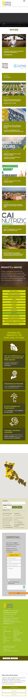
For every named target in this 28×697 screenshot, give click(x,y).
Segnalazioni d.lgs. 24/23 (9, 646)
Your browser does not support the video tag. (14, 20)
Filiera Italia (16, 629)
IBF (4, 633)
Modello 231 (6, 649)
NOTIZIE (14, 29)
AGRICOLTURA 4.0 (14, 291)
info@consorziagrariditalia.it (12, 618)
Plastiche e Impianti (14, 315)
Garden (14, 307)
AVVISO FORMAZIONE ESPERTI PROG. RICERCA (18, 634)
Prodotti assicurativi (14, 318)
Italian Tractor (17, 631)
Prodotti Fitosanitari (14, 294)
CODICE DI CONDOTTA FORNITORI (10, 650)
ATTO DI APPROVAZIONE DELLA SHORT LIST (17, 639)
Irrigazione (14, 310)
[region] (14, 685)
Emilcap (5, 639)
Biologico (14, 313)
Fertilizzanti (14, 302)
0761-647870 (20, 522)
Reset (20, 507)
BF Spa (4, 629)
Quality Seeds (6, 640)
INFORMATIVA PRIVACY (10, 684)
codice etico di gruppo (8, 647)
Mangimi (14, 305)
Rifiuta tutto (14, 694)
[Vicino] (26, 674)
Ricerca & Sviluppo (14, 324)
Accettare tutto (14, 687)
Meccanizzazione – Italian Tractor (14, 321)
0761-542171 (8, 525)
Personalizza (14, 691)
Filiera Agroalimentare (14, 296)
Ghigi (4, 636)
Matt (4, 642)
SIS (4, 634)
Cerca (14, 507)
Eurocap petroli (6, 637)
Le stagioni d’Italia (7, 631)
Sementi (14, 299)
